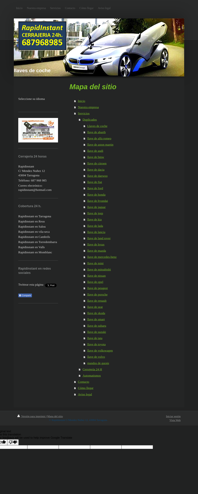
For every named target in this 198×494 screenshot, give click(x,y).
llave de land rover (99, 238)
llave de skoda (96, 313)
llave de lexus (95, 244)
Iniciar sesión (173, 416)
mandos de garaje (98, 363)
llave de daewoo (97, 176)
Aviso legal (85, 394)
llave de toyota (96, 344)
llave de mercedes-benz (102, 257)
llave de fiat (94, 182)
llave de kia (94, 219)
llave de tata (94, 338)
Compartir (25, 295)
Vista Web (175, 420)
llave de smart (96, 319)
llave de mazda (96, 250)
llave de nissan (96, 275)
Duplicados (90, 119)
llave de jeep (95, 213)
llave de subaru (96, 325)
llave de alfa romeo (99, 138)
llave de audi (95, 151)
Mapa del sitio (55, 416)
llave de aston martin (100, 144)
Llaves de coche (97, 126)
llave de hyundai (97, 201)
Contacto (83, 381)
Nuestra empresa (88, 107)
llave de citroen (96, 163)
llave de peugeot (97, 288)
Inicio (81, 101)
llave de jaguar (96, 207)
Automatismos (92, 375)
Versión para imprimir (31, 416)
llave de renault (96, 300)
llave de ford (95, 188)
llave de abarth (96, 132)
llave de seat (95, 307)
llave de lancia (96, 232)
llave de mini (95, 263)
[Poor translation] (13, 442)
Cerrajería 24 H (92, 369)
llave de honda (96, 194)
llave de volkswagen (100, 350)
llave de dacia (95, 169)
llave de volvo (96, 356)
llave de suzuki (96, 332)
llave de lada (95, 226)
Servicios (83, 113)
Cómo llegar (85, 388)
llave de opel (95, 282)
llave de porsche (97, 294)
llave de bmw (95, 157)
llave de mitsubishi (99, 269)
